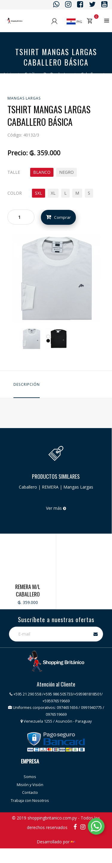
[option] (31, 339)
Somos (30, 792)
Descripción (26, 384)
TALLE (13, 172)
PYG (74, 22)
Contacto (30, 808)
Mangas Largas (24, 98)
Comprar (58, 217)
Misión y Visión (30, 800)
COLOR (14, 193)
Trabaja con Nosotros (30, 816)
